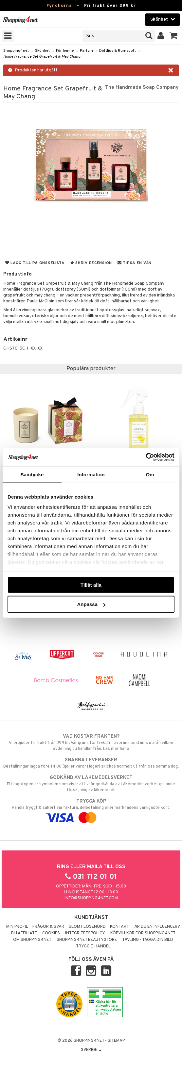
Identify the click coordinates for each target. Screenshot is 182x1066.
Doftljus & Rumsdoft (117, 50)
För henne (65, 50)
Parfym (86, 50)
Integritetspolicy (85, 933)
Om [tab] (150, 474)
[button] (173, 36)
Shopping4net (16, 50)
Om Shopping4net (32, 939)
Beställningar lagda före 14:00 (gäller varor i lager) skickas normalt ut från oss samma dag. (91, 763)
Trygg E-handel (93, 946)
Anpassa (91, 604)
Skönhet (42, 50)
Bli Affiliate (24, 933)
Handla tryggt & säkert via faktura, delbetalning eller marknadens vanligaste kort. (91, 809)
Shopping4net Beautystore (87, 939)
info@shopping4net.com (91, 898)
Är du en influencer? (157, 926)
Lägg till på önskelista (35, 263)
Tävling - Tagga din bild (147, 939)
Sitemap (116, 1040)
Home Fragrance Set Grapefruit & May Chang (42, 56)
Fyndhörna (59, 6)
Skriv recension (91, 263)
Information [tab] (91, 474)
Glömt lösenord (87, 926)
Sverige (91, 1050)
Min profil (17, 926)
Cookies (51, 933)
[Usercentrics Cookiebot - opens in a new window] (145, 457)
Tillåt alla (91, 584)
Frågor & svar (48, 926)
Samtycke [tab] (32, 474)
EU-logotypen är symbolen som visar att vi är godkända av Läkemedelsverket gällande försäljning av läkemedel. (91, 783)
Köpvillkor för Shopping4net (142, 933)
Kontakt (119, 926)
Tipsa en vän (135, 263)
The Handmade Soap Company (142, 87)
